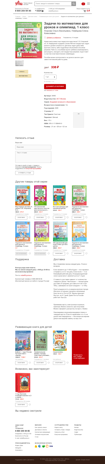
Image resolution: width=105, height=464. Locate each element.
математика (23, 75)
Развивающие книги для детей (49, 16)
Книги (24, 16)
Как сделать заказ (41, 427)
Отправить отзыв (24, 172)
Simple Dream (85, 460)
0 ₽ (83, 4)
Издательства (78, 430)
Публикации (78, 434)
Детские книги (32, 16)
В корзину (21, 217)
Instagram (18, 448)
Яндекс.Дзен (19, 445)
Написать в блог (60, 432)
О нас (36, 437)
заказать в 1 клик (52, 90)
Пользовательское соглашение (55, 460)
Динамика (30, 460)
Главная (17, 16)
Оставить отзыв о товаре (62, 430)
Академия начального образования (63, 102)
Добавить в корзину (55, 86)
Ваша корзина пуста (83, 8)
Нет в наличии (21, 253)
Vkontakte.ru (18, 450)
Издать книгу (59, 427)
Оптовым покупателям (42, 434)
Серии (76, 432)
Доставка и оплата (41, 430)
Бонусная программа (61, 434)
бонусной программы (33, 168)
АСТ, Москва (61, 99)
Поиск (73, 4)
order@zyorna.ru (53, 11)
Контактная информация (42, 432)
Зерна (18, 3)
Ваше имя (18, 142)
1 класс (22, 71)
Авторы (76, 427)
